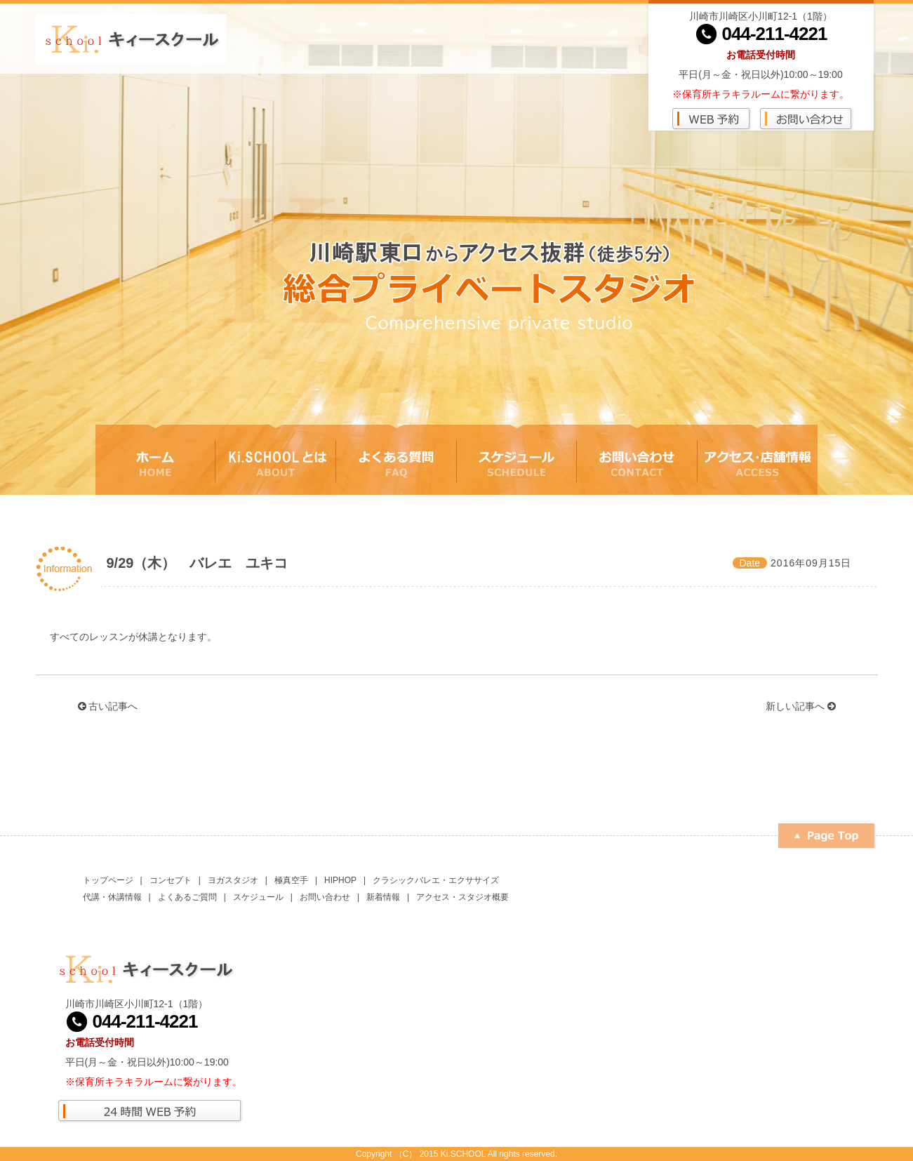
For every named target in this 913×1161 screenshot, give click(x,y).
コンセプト (170, 880)
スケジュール (258, 897)
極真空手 (291, 880)
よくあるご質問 (187, 897)
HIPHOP (340, 880)
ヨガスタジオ (233, 880)
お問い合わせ (325, 897)
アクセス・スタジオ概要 (462, 897)
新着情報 (383, 897)
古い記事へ (108, 706)
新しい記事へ (801, 706)
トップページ (108, 880)
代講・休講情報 (112, 897)
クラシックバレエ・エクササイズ (436, 880)
